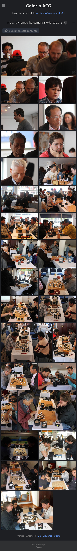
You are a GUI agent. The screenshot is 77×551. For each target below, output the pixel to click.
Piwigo (39, 547)
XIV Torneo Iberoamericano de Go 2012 (38, 22)
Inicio (10, 22)
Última (57, 535)
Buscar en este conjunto (23, 30)
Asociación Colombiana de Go (49, 13)
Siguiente (47, 535)
